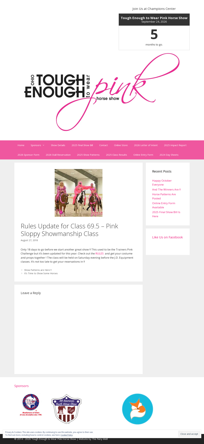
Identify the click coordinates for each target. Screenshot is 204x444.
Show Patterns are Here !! (37, 269)
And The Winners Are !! (166, 189)
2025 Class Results (116, 154)
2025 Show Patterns (88, 154)
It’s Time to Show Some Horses (41, 273)
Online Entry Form (143, 154)
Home (21, 145)
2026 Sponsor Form (28, 154)
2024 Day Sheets (169, 154)
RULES (99, 253)
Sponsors (39, 145)
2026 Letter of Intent (146, 145)
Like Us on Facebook (167, 237)
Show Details (58, 145)
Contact (103, 145)
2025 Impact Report (175, 145)
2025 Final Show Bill (82, 145)
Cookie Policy (67, 435)
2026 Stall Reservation (58, 154)
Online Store (121, 145)
